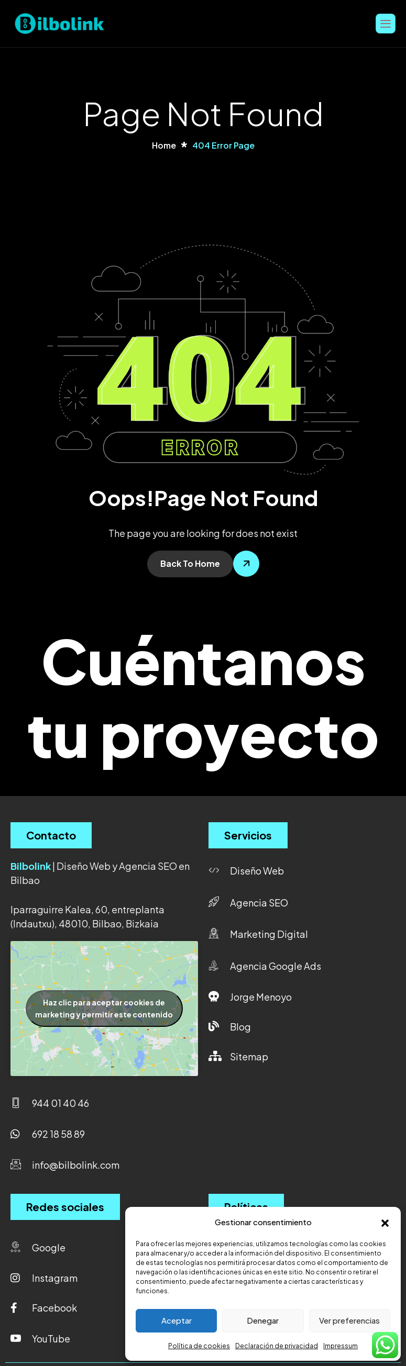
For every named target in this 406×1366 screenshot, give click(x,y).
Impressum (340, 1346)
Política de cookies (199, 1346)
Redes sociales (65, 1206)
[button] (385, 1221)
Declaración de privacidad (276, 1346)
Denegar (263, 1320)
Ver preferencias (349, 1320)
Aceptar (176, 1320)
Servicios (248, 835)
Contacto (51, 835)
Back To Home (190, 563)
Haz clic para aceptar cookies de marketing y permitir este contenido (104, 1008)
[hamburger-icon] (386, 23)
